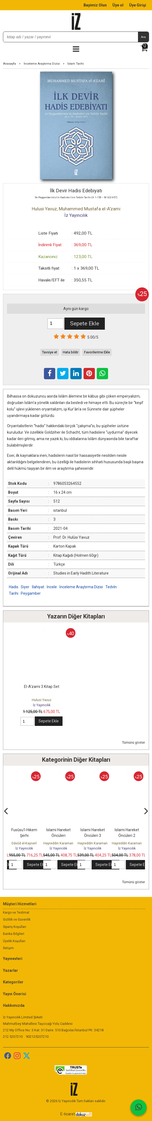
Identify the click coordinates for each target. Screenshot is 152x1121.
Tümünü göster (133, 742)
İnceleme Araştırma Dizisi (81, 587)
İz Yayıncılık (41, 705)
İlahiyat (38, 587)
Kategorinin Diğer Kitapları (76, 759)
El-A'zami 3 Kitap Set (41, 686)
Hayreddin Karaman (58, 843)
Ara (143, 37)
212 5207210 (13, 1037)
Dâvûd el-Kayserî (24, 843)
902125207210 (37, 1037)
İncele (52, 587)
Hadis (13, 587)
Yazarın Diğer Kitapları (76, 616)
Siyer (25, 587)
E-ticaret (67, 1114)
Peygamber (31, 593)
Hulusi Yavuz (41, 700)
